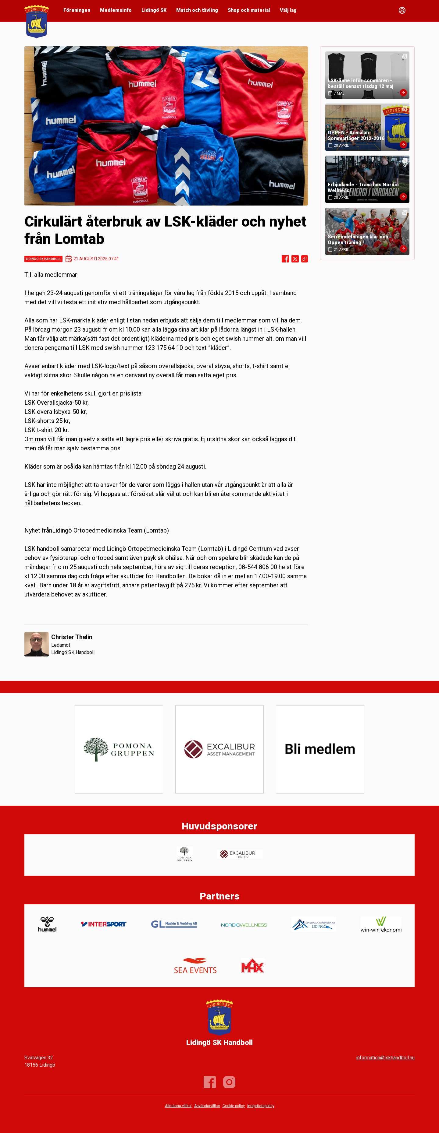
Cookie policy (234, 1106)
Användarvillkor (207, 1106)
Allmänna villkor (178, 1106)
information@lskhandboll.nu (385, 1058)
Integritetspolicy (260, 1106)
